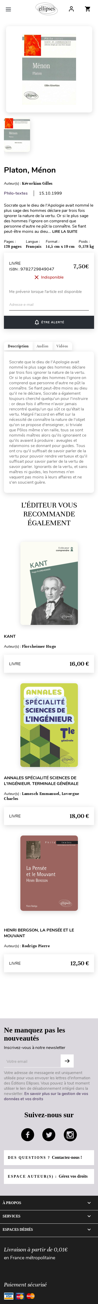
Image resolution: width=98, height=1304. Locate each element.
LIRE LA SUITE (64, 231)
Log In (71, 9)
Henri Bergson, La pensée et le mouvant (39, 933)
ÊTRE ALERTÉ (49, 322)
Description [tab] (18, 346)
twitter (48, 1134)
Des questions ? (45, 1157)
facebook (27, 1134)
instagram (70, 1134)
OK (67, 1061)
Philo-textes (16, 193)
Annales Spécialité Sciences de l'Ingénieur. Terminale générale (41, 781)
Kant (10, 636)
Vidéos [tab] (62, 346)
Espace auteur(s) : (48, 1176)
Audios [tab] (43, 346)
